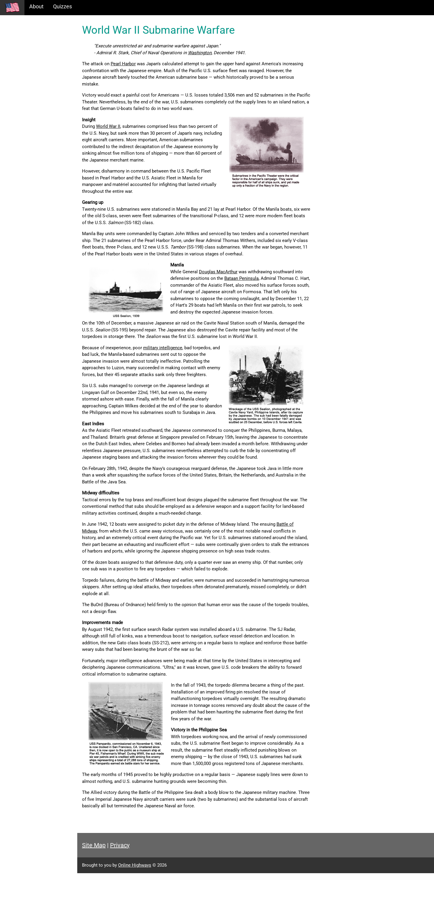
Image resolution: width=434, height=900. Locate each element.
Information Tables (27, 52)
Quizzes (62, 6)
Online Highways (146, 892)
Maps (11, 64)
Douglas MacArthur (230, 271)
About (36, 6)
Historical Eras (22, 39)
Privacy (132, 872)
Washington (212, 52)
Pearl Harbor (135, 63)
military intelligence (174, 354)
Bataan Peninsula (262, 278)
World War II (120, 126)
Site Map (106, 872)
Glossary (15, 77)
